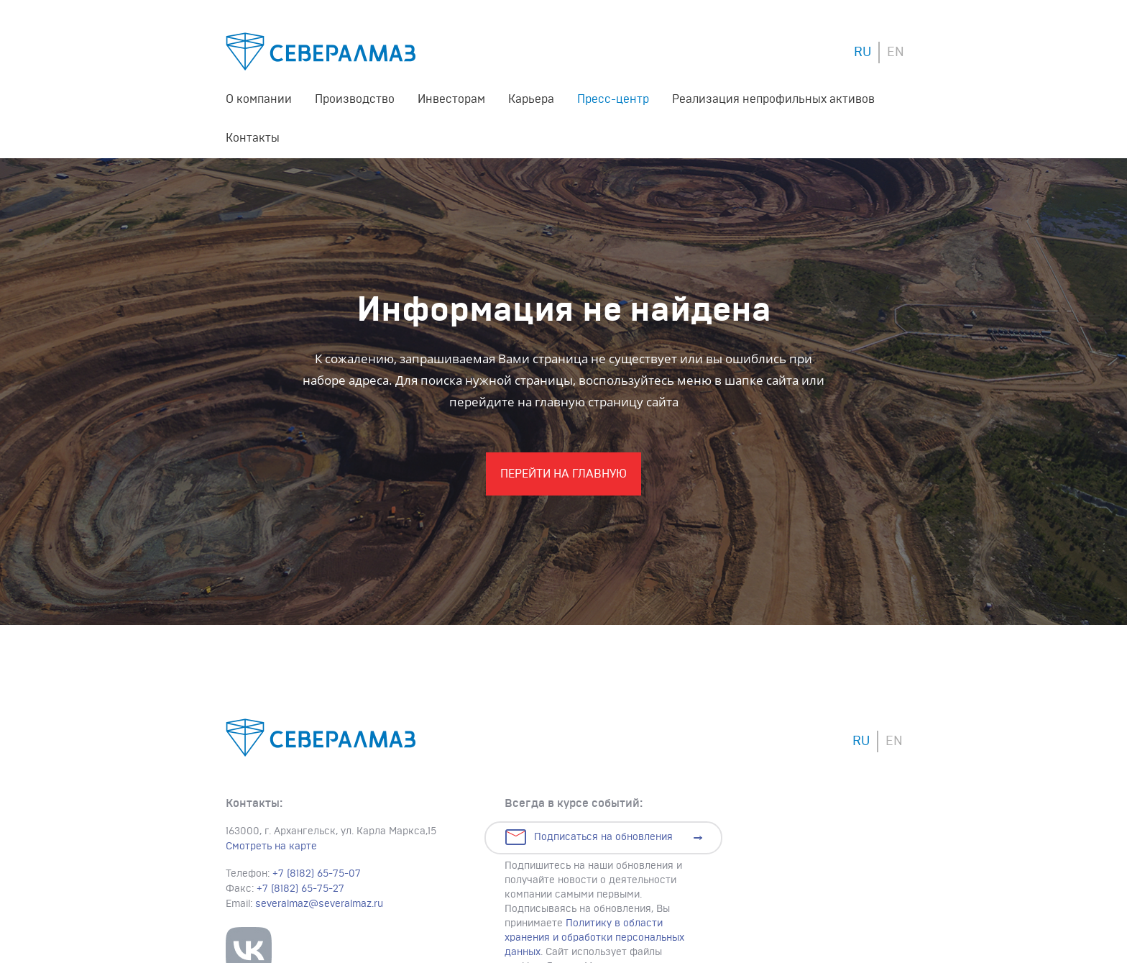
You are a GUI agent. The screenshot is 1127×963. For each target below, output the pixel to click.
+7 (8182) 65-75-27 (300, 889)
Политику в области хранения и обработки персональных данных (594, 937)
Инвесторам (451, 99)
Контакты (253, 138)
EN (895, 52)
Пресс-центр (613, 99)
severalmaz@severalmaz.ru (319, 904)
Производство (355, 99)
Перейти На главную (563, 474)
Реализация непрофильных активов (773, 99)
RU (862, 52)
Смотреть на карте (271, 846)
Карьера (531, 99)
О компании (259, 99)
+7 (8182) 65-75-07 (316, 874)
